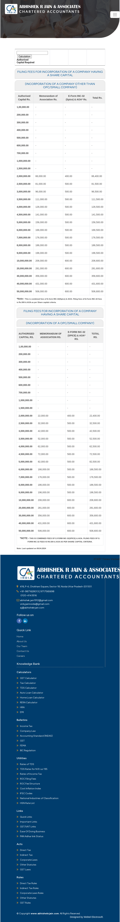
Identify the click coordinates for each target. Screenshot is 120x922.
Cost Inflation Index (30, 788)
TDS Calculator (28, 687)
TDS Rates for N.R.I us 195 (33, 769)
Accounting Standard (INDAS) (36, 735)
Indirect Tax (26, 855)
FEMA (23, 745)
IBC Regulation (28, 750)
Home (20, 636)
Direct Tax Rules (28, 883)
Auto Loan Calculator (31, 692)
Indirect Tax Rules (29, 888)
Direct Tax (25, 850)
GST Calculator (28, 678)
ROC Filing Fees (28, 778)
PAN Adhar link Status (31, 836)
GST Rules (25, 902)
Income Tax (26, 726)
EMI (22, 712)
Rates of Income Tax (31, 774)
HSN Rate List (27, 803)
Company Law (28, 731)
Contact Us (23, 651)
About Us (22, 641)
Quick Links (26, 816)
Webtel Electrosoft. (93, 917)
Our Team (22, 646)
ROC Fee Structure (30, 783)
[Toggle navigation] (115, 14)
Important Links (28, 821)
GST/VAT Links (28, 826)
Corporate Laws (28, 859)
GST (22, 740)
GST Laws (25, 869)
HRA (22, 707)
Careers (21, 656)
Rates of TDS (27, 764)
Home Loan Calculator (32, 697)
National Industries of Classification (39, 798)
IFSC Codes (26, 793)
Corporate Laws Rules (32, 893)
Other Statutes (28, 864)
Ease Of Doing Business (32, 831)
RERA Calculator (28, 702)
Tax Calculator (28, 683)
